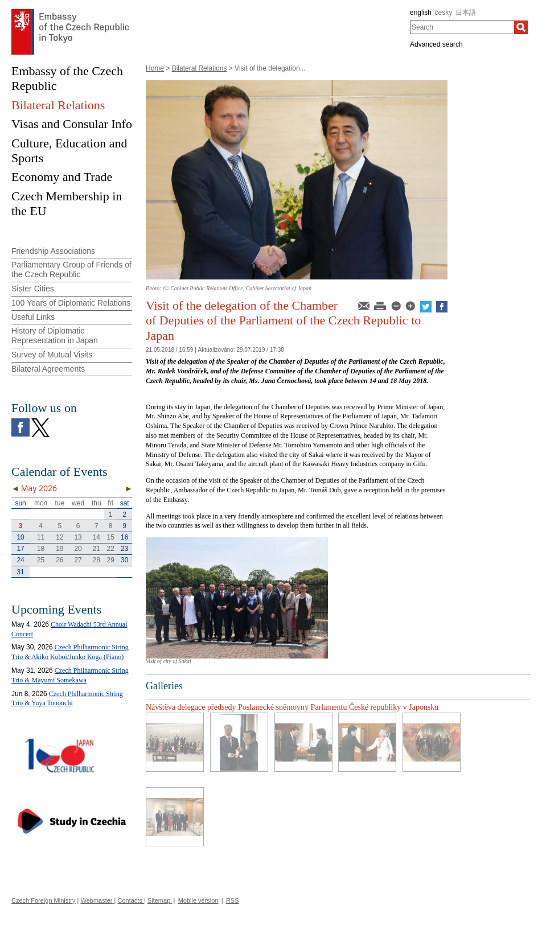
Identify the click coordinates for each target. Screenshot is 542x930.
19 (59, 549)
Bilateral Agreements (48, 368)
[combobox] (462, 27)
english (421, 13)
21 (96, 549)
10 (20, 537)
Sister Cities (32, 288)
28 (96, 560)
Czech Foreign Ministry (43, 900)
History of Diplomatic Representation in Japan (54, 335)
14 (96, 537)
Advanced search (436, 44)
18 (40, 549)
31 (20, 572)
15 (110, 537)
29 (110, 560)
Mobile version (198, 900)
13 (77, 537)
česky (444, 13)
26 (59, 560)
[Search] (521, 27)
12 (59, 537)
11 (40, 537)
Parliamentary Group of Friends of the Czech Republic (71, 269)
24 (20, 560)
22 (110, 549)
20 (77, 549)
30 (124, 560)
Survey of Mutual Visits (51, 354)
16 (124, 537)
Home (155, 68)
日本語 (465, 13)
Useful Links (33, 317)
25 (40, 560)
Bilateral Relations (199, 68)
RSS (232, 900)
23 (124, 549)
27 (77, 560)
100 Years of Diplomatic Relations (70, 302)
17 (20, 549)
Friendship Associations (53, 251)
